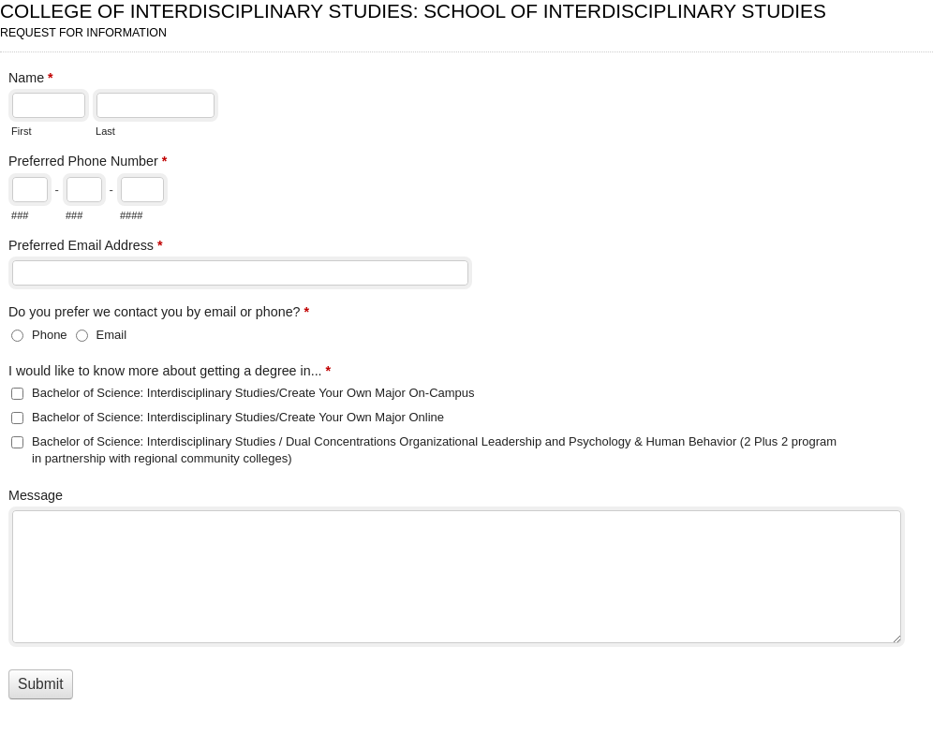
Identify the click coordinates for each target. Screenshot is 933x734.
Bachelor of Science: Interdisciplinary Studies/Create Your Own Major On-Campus (253, 393)
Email (111, 335)
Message (35, 495)
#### (131, 215)
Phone (49, 335)
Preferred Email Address (85, 247)
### (19, 215)
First (21, 131)
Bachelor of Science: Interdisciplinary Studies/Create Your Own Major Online (238, 417)
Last (105, 131)
